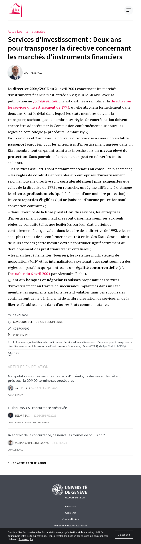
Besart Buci (22, 417)
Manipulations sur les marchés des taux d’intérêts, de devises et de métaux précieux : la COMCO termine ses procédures (64, 379)
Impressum (70, 506)
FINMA (28, 424)
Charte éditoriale (70, 519)
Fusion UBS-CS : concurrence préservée (37, 409)
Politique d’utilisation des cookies (70, 525)
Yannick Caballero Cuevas (32, 444)
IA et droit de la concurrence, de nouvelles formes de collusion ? (56, 436)
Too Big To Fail (41, 424)
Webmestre (70, 512)
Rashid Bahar (23, 389)
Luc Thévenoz (33, 72)
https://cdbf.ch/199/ (112, 346)
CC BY (13, 353)
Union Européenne (49, 322)
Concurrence (23, 322)
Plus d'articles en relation (27, 463)
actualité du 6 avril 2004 (30, 273)
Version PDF (19, 335)
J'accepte (124, 534)
